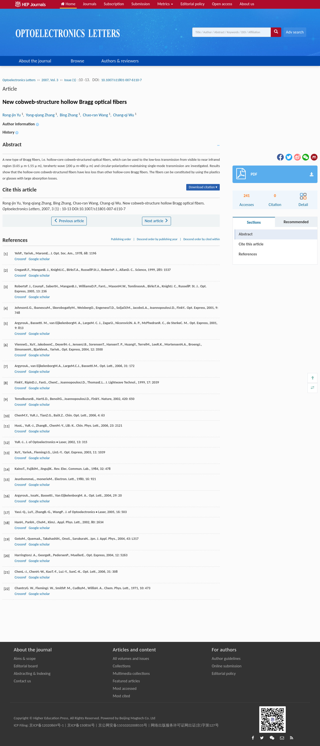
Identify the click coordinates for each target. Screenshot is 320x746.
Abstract (245, 234)
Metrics (165, 3)
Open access (222, 3)
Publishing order (121, 239)
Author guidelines (226, 658)
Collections (121, 666)
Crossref (20, 259)
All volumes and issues (131, 658)
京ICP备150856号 (81, 725)
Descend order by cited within (202, 239)
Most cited (121, 696)
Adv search (295, 32)
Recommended (296, 221)
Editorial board (26, 666)
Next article (156, 220)
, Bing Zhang (67, 115)
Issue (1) (70, 80)
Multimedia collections (131, 673)
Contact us (22, 681)
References (248, 254)
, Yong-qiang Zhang (39, 115)
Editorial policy (192, 3)
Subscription (114, 3)
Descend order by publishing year (157, 239)
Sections (254, 222)
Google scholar (39, 259)
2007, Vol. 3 (50, 80)
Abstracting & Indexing (32, 673)
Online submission (227, 666)
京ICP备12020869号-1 (46, 725)
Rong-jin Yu (12, 115)
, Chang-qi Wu (122, 115)
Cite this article (251, 244)
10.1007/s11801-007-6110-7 (121, 80)
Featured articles (126, 681)
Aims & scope (25, 658)
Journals (89, 3)
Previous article (69, 220)
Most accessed (124, 688)
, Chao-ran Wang (94, 115)
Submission (141, 3)
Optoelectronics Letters (19, 80)
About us (247, 3)
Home (68, 3)
